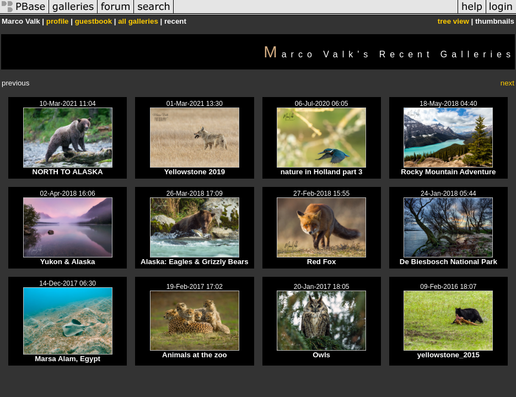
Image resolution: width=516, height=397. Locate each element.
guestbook (93, 21)
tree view (453, 21)
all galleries (138, 21)
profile (57, 21)
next (507, 83)
